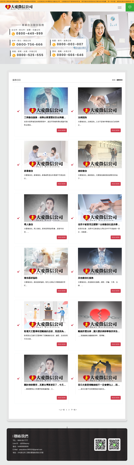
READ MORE (62, 130)
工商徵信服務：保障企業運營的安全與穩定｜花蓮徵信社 (45, 117)
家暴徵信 (28, 171)
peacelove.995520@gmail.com (30, 449)
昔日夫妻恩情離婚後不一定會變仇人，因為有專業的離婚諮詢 (99, 385)
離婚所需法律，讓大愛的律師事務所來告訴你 (99, 331)
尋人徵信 (28, 224)
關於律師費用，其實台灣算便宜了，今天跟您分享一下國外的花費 (45, 385)
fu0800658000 (23, 446)
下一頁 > (74, 410)
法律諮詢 (82, 117)
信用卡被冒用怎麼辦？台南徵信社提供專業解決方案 (99, 224)
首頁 (113, 80)
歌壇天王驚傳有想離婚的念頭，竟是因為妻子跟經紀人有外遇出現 (45, 331)
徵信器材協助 (30, 278)
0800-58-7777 (22, 440)
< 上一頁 (62, 410)
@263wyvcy (24, 443)
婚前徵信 (82, 171)
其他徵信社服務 (85, 278)
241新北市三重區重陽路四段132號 (30, 452)
